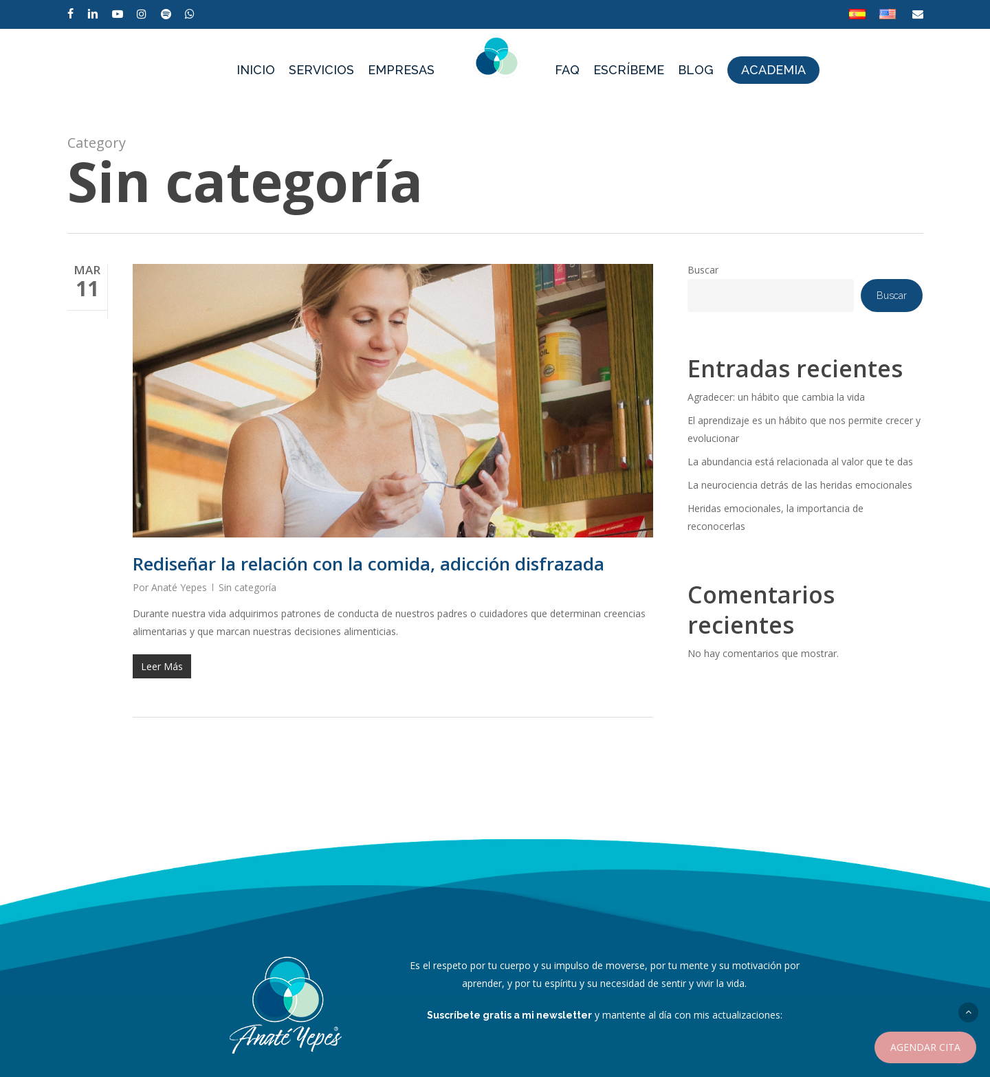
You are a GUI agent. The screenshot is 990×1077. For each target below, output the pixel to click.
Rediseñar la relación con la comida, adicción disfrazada (368, 563)
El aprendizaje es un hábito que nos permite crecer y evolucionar (804, 429)
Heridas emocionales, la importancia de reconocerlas (776, 517)
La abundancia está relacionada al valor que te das (800, 461)
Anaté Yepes (179, 587)
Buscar (703, 269)
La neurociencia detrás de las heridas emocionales (800, 484)
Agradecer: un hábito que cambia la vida (776, 396)
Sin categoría (247, 587)
